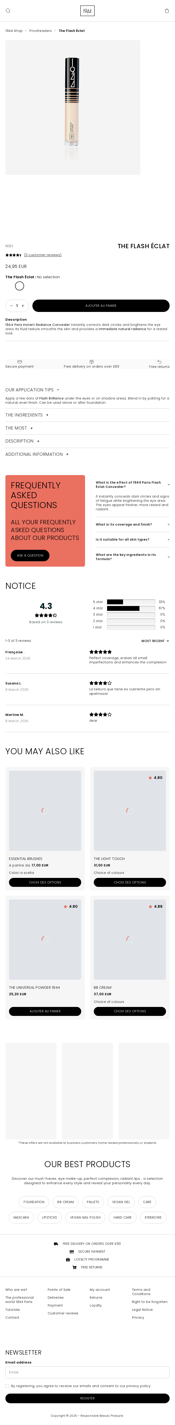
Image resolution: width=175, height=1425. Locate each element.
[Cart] (167, 10)
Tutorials (12, 1310)
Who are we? (16, 1290)
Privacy (138, 1318)
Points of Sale (59, 1290)
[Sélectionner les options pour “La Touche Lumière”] (130, 882)
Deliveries (56, 1298)
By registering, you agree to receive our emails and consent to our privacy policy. (81, 1386)
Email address (18, 1362)
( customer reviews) (43, 255)
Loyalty (96, 1306)
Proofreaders (41, 30)
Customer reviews (63, 1313)
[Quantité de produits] (17, 306)
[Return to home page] (87, 11)
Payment (55, 1306)
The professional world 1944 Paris (19, 1300)
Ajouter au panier (101, 306)
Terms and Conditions (141, 1292)
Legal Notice (142, 1310)
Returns (96, 1298)
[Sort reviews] (155, 641)
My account (100, 1290)
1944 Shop (14, 30)
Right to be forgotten (150, 1302)
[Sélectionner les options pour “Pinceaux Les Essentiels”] (45, 882)
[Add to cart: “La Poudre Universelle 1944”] (45, 1011)
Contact (12, 1318)
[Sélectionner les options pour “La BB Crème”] (130, 1011)
